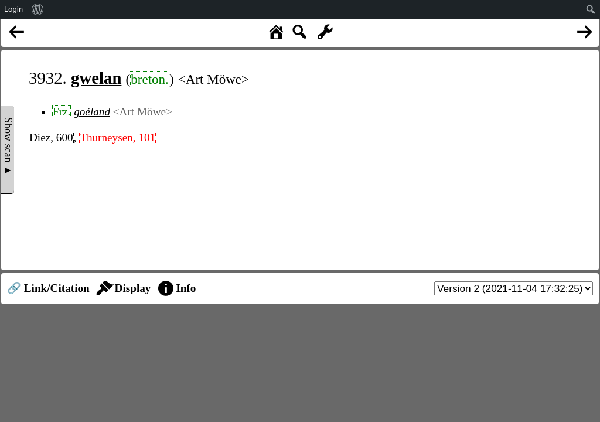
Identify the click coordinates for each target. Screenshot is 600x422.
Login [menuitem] (13, 9)
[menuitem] (38, 9)
